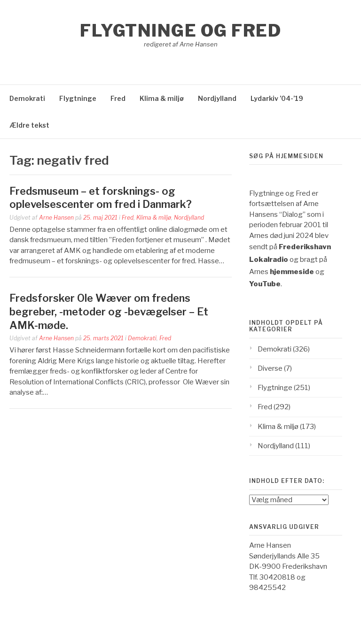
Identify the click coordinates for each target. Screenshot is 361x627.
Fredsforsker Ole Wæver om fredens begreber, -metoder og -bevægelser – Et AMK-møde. (108, 311)
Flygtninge (77, 98)
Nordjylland (217, 98)
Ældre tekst (29, 125)
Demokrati (27, 98)
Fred (118, 98)
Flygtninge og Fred (180, 30)
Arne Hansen (56, 217)
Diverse (270, 368)
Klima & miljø (162, 98)
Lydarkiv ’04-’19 (277, 98)
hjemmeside (292, 272)
